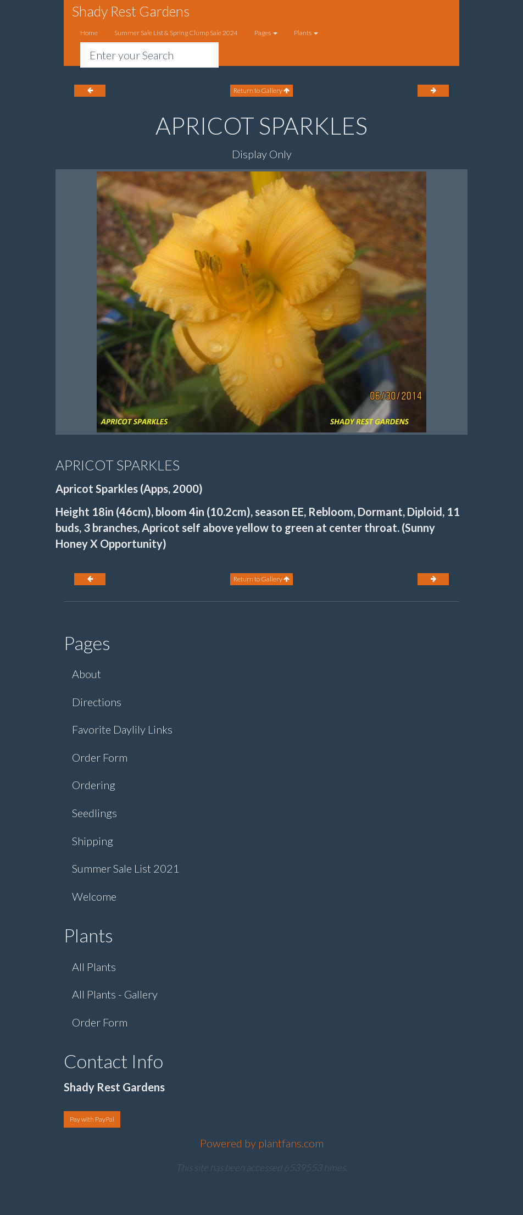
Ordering (93, 784)
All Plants (94, 966)
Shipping (92, 840)
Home (89, 33)
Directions (96, 701)
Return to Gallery (261, 90)
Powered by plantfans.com (262, 1143)
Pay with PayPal (92, 1119)
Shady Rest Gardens (131, 11)
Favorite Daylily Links (122, 729)
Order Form (99, 757)
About (86, 673)
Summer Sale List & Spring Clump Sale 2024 (176, 33)
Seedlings (94, 812)
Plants (306, 33)
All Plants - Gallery (115, 994)
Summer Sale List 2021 (126, 868)
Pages (265, 33)
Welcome (94, 896)
